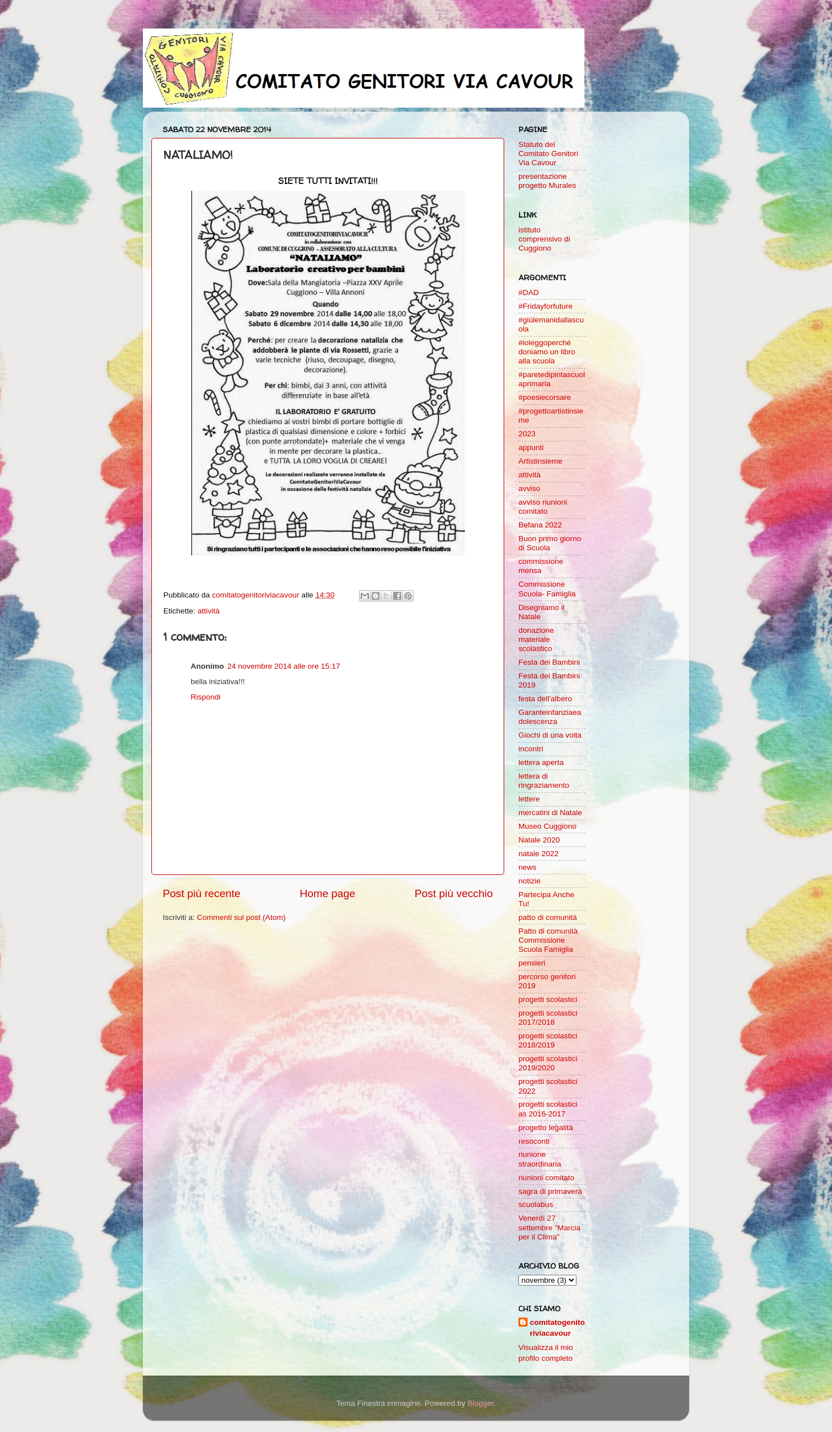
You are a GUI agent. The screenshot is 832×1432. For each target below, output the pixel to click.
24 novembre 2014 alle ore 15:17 (284, 666)
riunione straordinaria (539, 1159)
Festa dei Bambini (549, 662)
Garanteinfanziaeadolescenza (549, 717)
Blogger (480, 1403)
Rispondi (206, 697)
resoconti (534, 1141)
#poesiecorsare (544, 397)
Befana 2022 (540, 525)
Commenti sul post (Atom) (241, 917)
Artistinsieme (540, 461)
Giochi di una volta (550, 735)
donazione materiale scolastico (536, 639)
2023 (527, 433)
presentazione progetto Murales (547, 181)
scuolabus (535, 1204)
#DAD (528, 292)
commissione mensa (540, 566)
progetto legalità (545, 1127)
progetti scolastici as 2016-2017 (548, 1109)
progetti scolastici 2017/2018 (548, 1017)
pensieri (531, 963)
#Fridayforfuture (545, 306)
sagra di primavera (550, 1191)
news (527, 867)
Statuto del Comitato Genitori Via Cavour (548, 153)
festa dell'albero (545, 698)
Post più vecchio (453, 893)
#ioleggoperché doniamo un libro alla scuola (546, 351)
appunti (530, 447)
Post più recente (202, 893)
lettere (529, 799)
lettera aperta (541, 762)
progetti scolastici (548, 999)
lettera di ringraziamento (543, 780)
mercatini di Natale (550, 812)
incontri (530, 748)
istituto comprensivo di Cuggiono (544, 239)
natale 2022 (538, 853)
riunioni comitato (546, 1177)
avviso (529, 488)
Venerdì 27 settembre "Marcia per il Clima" (549, 1227)
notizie (529, 881)
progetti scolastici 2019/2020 (548, 1063)
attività (208, 611)
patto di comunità (547, 917)
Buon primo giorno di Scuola (549, 543)
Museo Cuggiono (547, 826)
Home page (328, 893)
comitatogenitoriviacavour (557, 1327)
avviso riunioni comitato (542, 506)
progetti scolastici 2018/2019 (548, 1040)
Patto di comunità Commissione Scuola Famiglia (548, 940)
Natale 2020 (539, 840)
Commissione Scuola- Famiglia (547, 589)
